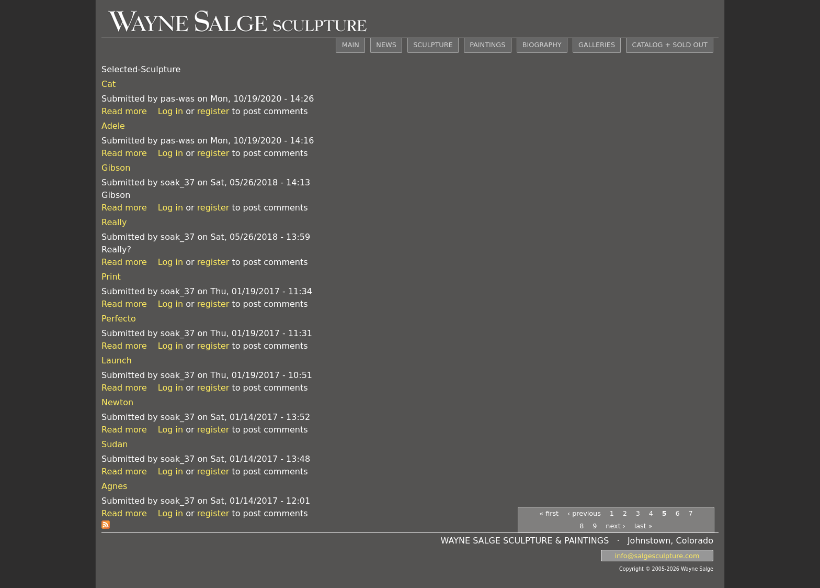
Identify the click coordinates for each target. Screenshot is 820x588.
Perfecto (118, 319)
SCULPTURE (432, 45)
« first (549, 513)
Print (111, 277)
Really (114, 222)
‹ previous (584, 513)
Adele (113, 126)
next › (615, 526)
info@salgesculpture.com (657, 555)
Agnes (114, 486)
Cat (108, 84)
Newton (117, 402)
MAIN (350, 45)
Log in (170, 111)
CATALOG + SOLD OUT (669, 45)
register (213, 111)
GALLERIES (596, 45)
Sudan (114, 444)
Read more (124, 111)
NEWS (386, 45)
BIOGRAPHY (542, 45)
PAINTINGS (487, 45)
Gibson (115, 168)
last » (643, 526)
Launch (116, 360)
